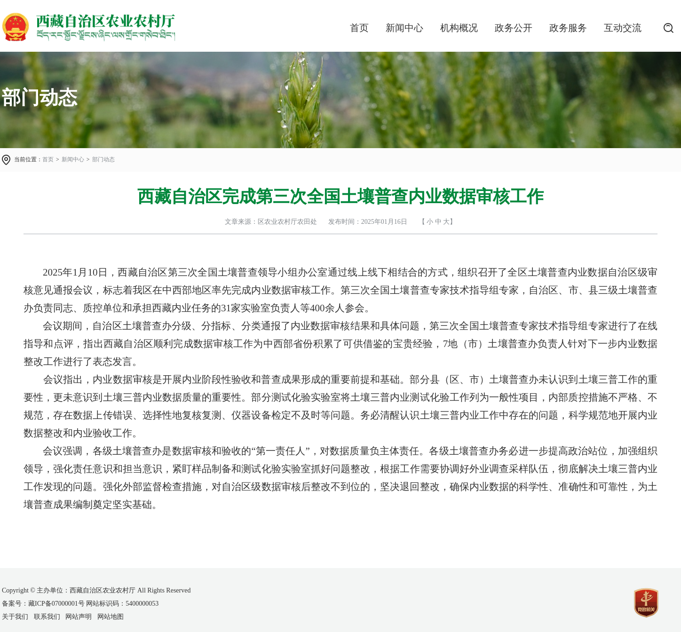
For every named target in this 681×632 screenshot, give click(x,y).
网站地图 (110, 616)
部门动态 (103, 159)
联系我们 (47, 616)
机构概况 (459, 28)
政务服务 (568, 28)
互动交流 (622, 28)
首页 (359, 28)
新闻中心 (404, 28)
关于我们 (15, 616)
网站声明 (78, 616)
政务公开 (513, 28)
